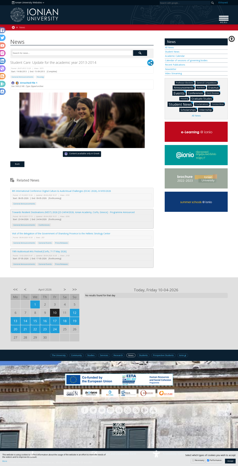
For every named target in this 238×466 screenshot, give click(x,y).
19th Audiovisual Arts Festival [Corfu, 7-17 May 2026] (39, 251)
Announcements (184, 87)
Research (118, 355)
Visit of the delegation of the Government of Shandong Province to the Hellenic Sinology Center (61, 233)
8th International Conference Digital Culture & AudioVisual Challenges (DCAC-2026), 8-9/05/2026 (61, 190)
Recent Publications (175, 64)
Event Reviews (213, 92)
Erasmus (214, 87)
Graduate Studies (202, 98)
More (4, 461)
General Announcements (22, 77)
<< (15, 289)
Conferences (44, 225)
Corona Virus (218, 104)
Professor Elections (185, 82)
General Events (45, 243)
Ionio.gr (182, 355)
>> (74, 289)
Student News (172, 51)
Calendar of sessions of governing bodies (186, 60)
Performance (215, 460)
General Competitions (207, 82)
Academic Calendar (175, 55)
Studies (91, 355)
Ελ (223, 2)
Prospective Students (163, 355)
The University (59, 355)
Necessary (199, 460)
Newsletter (170, 69)
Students (143, 355)
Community (76, 355)
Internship (206, 110)
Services (104, 355)
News (22, 27)
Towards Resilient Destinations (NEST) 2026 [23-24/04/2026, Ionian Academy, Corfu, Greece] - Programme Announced (73, 212)
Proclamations (202, 104)
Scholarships (189, 110)
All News (169, 47)
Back (17, 163)
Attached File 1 (24, 82)
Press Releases (61, 243)
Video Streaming (173, 73)
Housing (40, 77)
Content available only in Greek (81, 153)
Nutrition (201, 87)
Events (180, 93)
